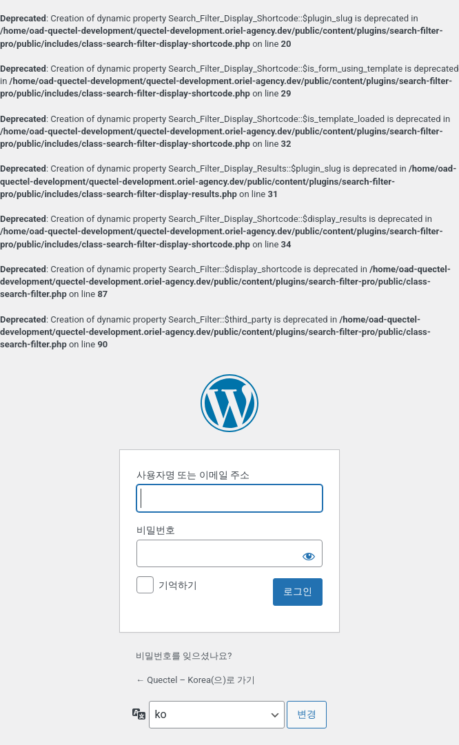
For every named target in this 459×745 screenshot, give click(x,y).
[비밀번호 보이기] (309, 553)
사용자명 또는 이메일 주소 (192, 474)
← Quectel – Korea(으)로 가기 (195, 680)
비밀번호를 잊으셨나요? (184, 656)
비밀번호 (155, 529)
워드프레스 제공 (229, 403)
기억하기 (178, 585)
